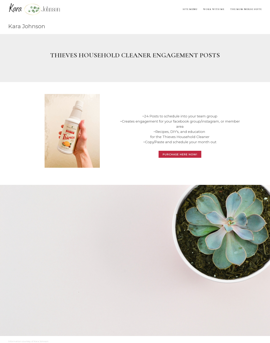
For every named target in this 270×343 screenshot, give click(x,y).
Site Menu (190, 9)
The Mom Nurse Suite (246, 9)
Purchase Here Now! (180, 154)
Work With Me (213, 9)
